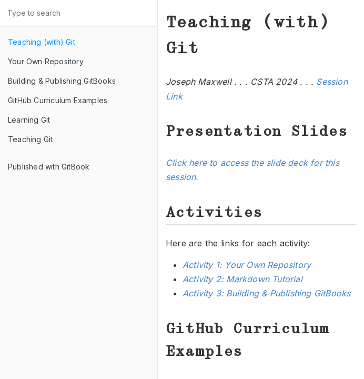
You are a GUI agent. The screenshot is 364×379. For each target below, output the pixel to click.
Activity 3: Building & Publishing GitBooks (266, 293)
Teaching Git (30, 139)
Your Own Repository (46, 61)
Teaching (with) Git (41, 41)
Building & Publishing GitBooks (62, 80)
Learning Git (29, 119)
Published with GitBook (48, 166)
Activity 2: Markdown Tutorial (242, 279)
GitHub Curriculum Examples (57, 100)
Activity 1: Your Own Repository (247, 265)
